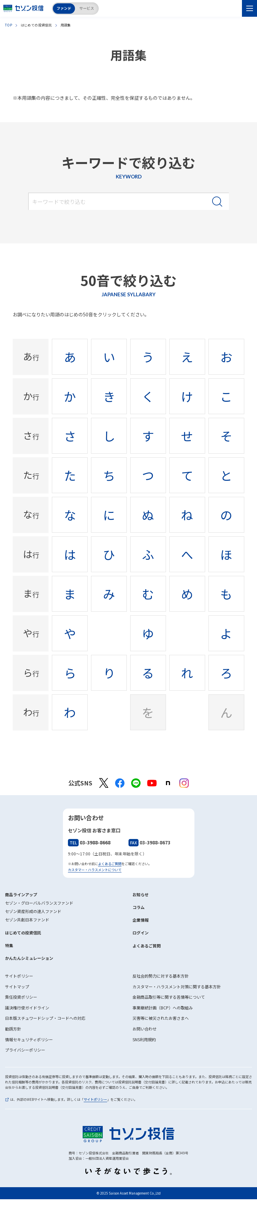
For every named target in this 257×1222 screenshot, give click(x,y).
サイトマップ (17, 986)
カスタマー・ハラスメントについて (94, 869)
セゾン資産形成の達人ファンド (33, 911)
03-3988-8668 (89, 842)
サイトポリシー (19, 976)
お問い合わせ (145, 1029)
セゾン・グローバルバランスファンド (39, 903)
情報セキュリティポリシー (29, 1039)
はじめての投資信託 (23, 932)
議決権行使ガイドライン (27, 1007)
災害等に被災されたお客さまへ (161, 1018)
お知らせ (141, 894)
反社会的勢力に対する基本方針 (161, 976)
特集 (9, 945)
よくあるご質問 (109, 863)
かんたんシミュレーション (29, 958)
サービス (86, 8)
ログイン (141, 932)
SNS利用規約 (144, 1039)
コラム (139, 907)
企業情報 (141, 920)
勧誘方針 (13, 1029)
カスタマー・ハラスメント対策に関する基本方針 (177, 986)
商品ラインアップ (21, 894)
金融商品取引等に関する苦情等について (169, 997)
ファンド (64, 8)
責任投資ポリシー (21, 997)
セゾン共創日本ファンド (27, 919)
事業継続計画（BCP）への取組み (163, 1007)
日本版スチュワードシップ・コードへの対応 (45, 1018)
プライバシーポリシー (25, 1050)
